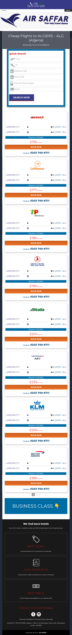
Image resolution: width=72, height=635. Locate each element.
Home (4, 10)
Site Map (49, 619)
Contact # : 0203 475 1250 (16, 623)
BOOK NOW (36, 147)
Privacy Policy (40, 619)
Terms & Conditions (26, 619)
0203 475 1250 (36, 5)
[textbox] (36, 59)
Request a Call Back (35, 137)
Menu (68, 10)
